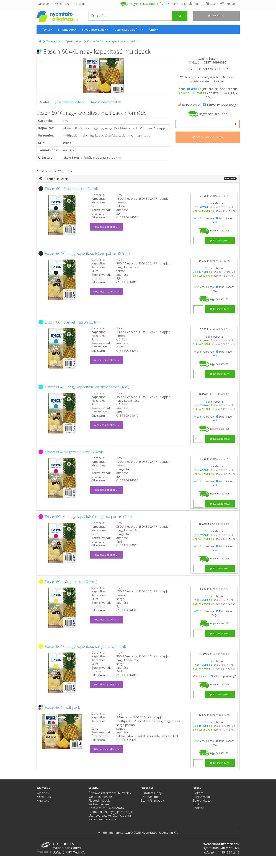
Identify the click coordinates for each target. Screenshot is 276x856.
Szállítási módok (152, 800)
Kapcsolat (81, 4)
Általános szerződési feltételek (110, 793)
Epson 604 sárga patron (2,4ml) (71, 581)
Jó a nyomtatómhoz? (70, 102)
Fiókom (198, 793)
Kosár (197, 804)
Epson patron (74, 41)
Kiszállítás (63, 4)
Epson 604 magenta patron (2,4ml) (74, 451)
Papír (153, 29)
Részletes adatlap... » (106, 226)
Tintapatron (67, 29)
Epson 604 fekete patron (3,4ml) (71, 188)
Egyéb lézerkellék (95, 29)
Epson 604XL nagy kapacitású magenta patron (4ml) (88, 516)
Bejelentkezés (202, 800)
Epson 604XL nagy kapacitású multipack (111, 41)
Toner (47, 29)
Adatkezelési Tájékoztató (106, 808)
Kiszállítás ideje (152, 793)
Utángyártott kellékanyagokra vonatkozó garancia (110, 817)
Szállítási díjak (151, 797)
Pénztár (198, 808)
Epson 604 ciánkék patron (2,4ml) (72, 322)
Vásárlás (44, 4)
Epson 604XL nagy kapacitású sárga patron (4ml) (85, 646)
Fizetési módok (99, 800)
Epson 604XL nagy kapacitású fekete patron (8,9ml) (87, 253)
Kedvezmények (99, 804)
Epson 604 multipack (62, 707)
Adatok (44, 102)
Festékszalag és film (128, 29)
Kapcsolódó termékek (105, 102)
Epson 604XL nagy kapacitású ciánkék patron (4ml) (87, 386)
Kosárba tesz (220, 240)
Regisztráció (201, 797)
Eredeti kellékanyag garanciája (110, 812)
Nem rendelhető (207, 137)
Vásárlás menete (100, 797)
